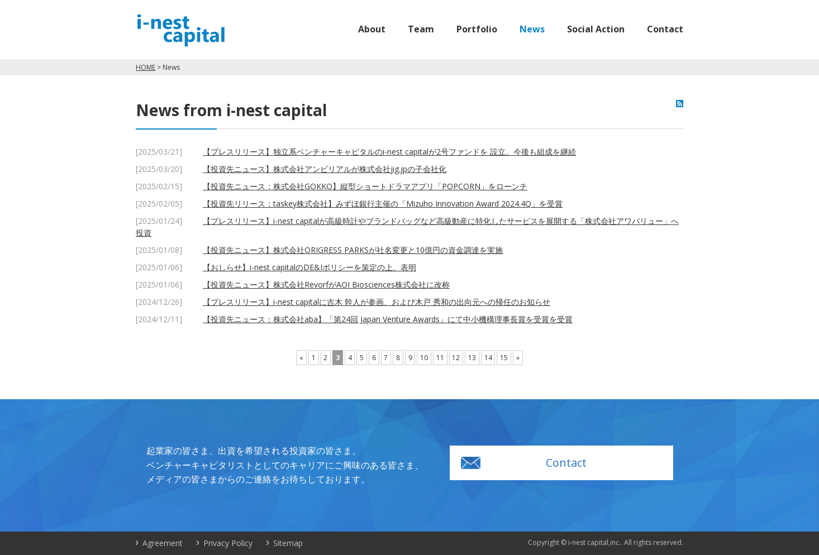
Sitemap (288, 543)
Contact (665, 29)
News (532, 29)
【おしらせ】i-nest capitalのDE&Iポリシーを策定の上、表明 (309, 267)
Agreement (162, 543)
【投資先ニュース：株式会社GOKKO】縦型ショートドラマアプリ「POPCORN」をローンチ (365, 186)
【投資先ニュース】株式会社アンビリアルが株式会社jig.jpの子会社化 (324, 169)
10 (424, 357)
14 (488, 357)
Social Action (596, 29)
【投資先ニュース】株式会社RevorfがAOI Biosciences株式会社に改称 (326, 284)
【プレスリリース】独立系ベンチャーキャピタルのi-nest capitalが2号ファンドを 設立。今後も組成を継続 (389, 151)
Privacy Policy (228, 543)
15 (504, 357)
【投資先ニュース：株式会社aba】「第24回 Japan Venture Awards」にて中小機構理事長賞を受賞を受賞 (388, 319)
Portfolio (476, 29)
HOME (145, 67)
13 (472, 357)
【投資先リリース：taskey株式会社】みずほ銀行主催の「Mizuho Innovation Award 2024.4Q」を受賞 (383, 203)
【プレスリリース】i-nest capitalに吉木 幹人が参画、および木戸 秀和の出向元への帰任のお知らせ (376, 301)
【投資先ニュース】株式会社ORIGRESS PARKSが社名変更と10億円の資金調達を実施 (353, 250)
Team (421, 29)
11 (440, 357)
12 (456, 357)
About (371, 29)
